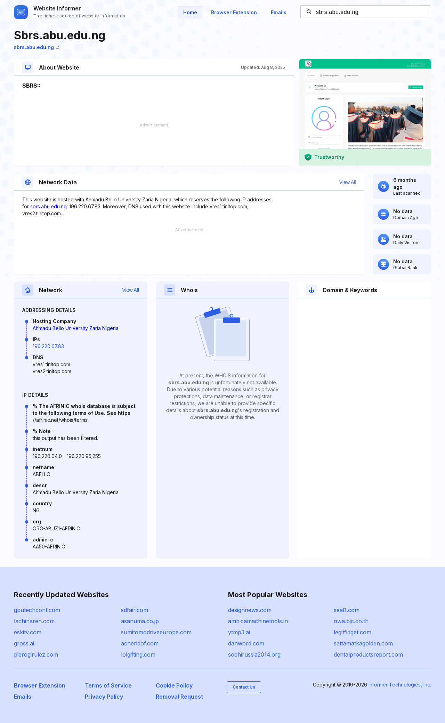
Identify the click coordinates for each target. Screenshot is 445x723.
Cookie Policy (174, 685)
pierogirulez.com (36, 654)
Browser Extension (234, 12)
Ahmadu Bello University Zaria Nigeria (76, 328)
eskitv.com (27, 632)
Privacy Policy (104, 696)
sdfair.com (134, 609)
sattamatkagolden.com (363, 643)
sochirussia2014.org (254, 654)
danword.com (246, 643)
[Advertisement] (153, 144)
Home (190, 12)
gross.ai (24, 643)
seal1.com (346, 609)
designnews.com (250, 609)
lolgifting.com (138, 654)
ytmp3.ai (239, 632)
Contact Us (244, 687)
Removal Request (179, 696)
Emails (278, 12)
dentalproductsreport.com (368, 654)
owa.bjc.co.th (351, 621)
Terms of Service (108, 685)
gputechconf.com (37, 609)
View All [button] (347, 182)
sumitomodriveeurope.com (156, 632)
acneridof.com (140, 643)
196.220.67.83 (48, 346)
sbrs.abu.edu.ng (36, 47)
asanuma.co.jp (140, 621)
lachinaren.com (34, 621)
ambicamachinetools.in (258, 621)
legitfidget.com (352, 632)
